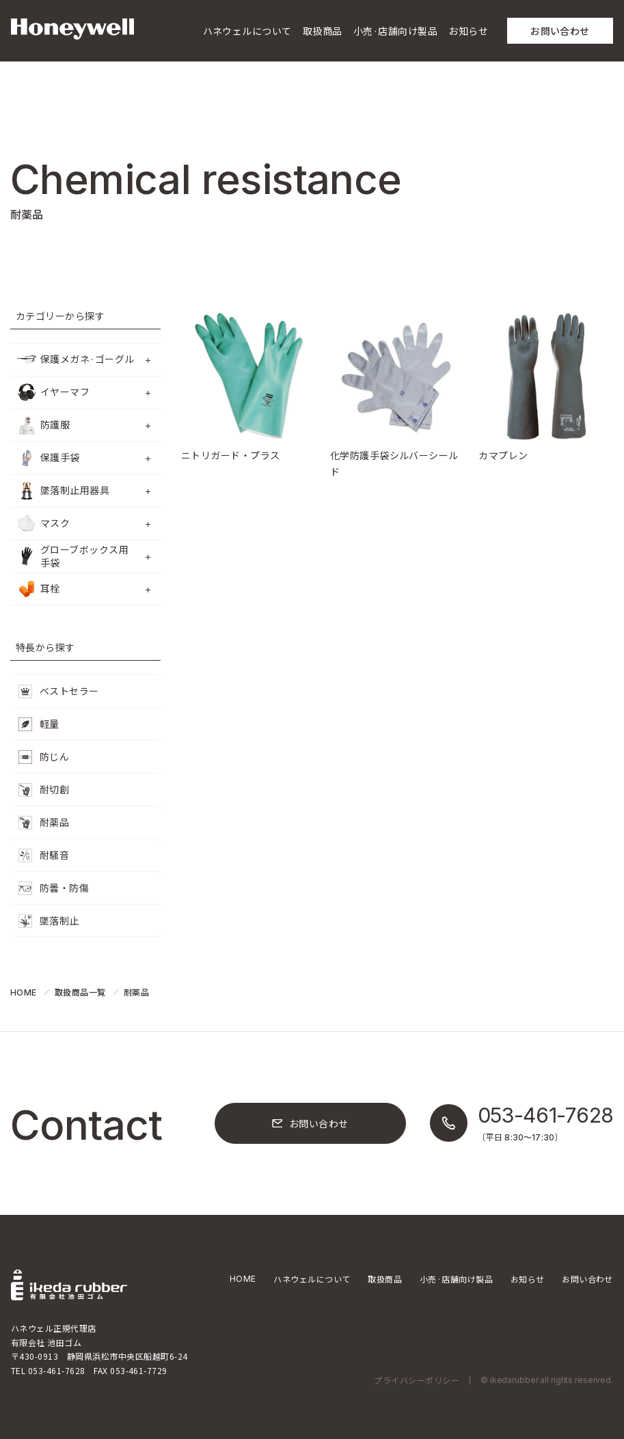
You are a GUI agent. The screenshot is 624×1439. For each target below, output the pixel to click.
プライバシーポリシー (416, 1380)
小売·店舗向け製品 (456, 1279)
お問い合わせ (587, 1279)
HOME (243, 1279)
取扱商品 (385, 1279)
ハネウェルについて (311, 1279)
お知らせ (528, 1279)
